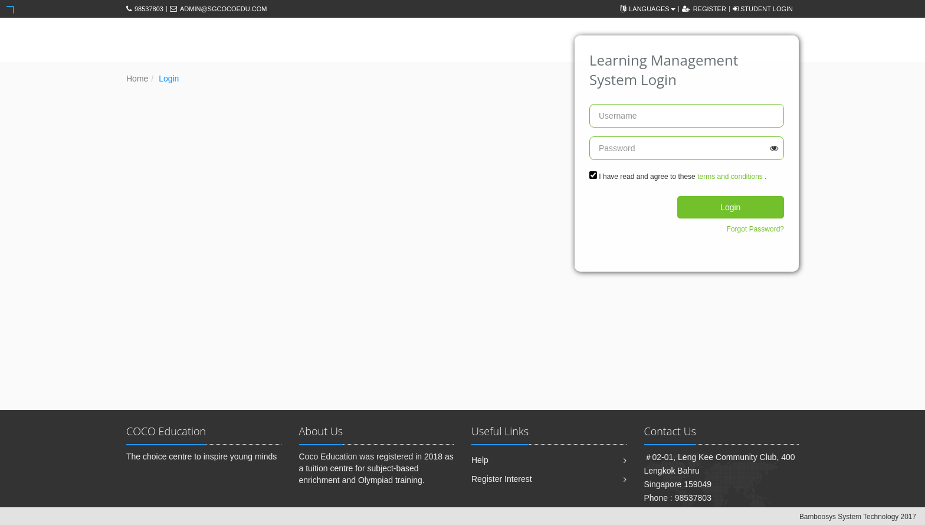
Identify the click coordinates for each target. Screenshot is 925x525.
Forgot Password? (755, 229)
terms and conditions (730, 176)
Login (730, 207)
